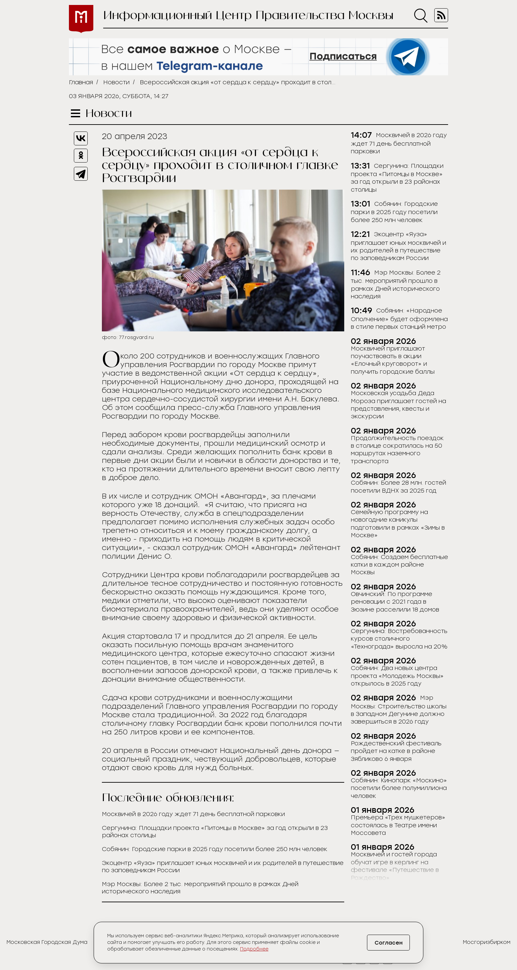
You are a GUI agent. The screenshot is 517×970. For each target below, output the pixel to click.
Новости (116, 82)
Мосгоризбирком (486, 942)
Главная (81, 82)
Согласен (389, 943)
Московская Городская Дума (47, 942)
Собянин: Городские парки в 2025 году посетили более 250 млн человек (214, 849)
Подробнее (254, 949)
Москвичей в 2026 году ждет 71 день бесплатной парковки (193, 814)
